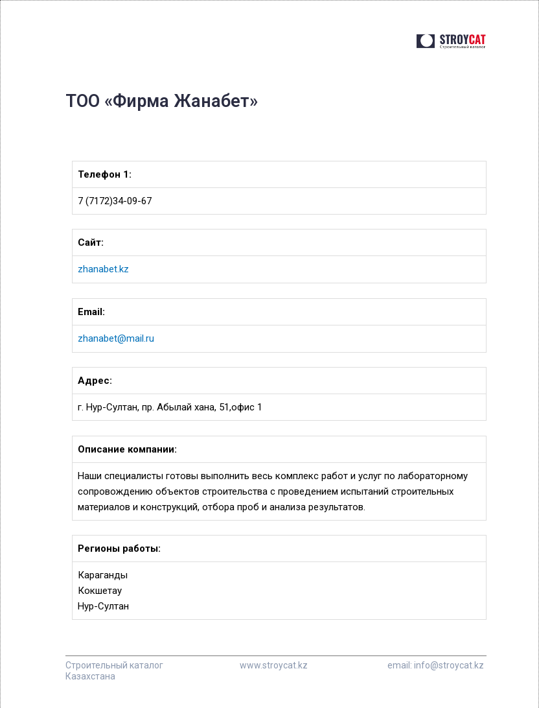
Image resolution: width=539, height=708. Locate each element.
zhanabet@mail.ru (116, 338)
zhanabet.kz (103, 269)
